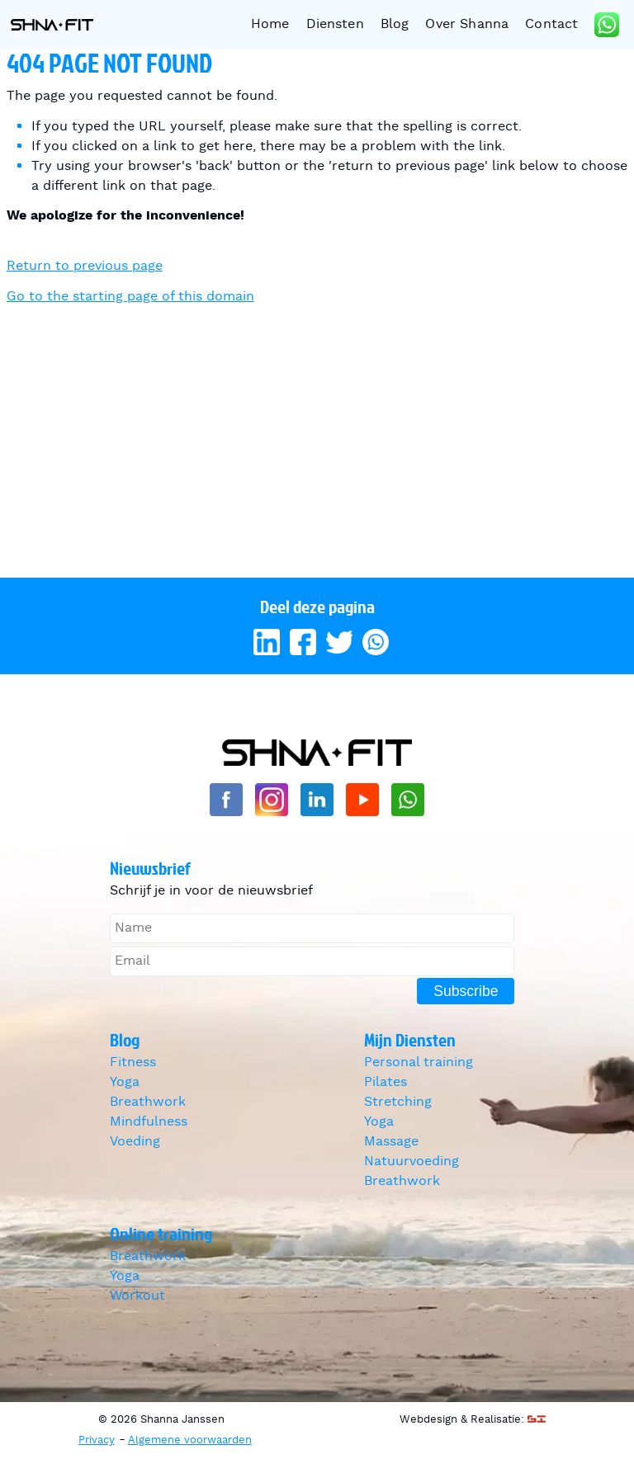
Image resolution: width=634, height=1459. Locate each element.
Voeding (135, 1141)
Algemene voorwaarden (190, 1440)
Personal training (418, 1062)
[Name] (312, 928)
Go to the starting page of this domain (130, 296)
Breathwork (148, 1102)
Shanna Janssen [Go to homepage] (52, 25)
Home (270, 24)
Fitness (133, 1062)
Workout (137, 1296)
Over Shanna (467, 24)
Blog (395, 24)
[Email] (312, 961)
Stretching (398, 1102)
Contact (551, 24)
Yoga (125, 1082)
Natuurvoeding (411, 1161)
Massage (391, 1141)
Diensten (335, 24)
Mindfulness (148, 1122)
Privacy (96, 1440)
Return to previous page (85, 266)
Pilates (385, 1082)
